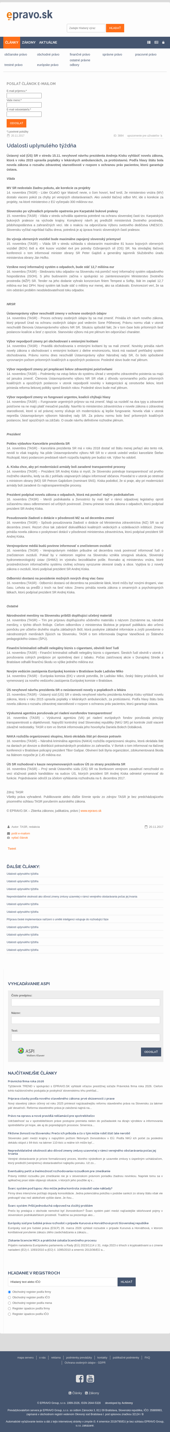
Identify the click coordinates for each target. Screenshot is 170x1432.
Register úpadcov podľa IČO (28, 1314)
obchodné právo (48, 54)
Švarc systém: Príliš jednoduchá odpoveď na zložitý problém (50, 1205)
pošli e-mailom (21, 833)
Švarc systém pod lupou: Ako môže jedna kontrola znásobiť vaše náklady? (60, 1188)
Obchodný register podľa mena (30, 1303)
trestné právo (13, 65)
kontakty (102, 1357)
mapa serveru (25, 1357)
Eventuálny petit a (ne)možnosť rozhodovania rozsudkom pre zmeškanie (59, 1171)
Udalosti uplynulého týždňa (22, 873)
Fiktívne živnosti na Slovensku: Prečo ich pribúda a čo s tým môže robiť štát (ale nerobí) (69, 1133)
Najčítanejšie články (32, 1073)
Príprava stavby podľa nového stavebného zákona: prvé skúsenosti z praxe (61, 1098)
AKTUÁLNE (48, 42)
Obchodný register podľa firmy (29, 1291)
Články (77, 1393)
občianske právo (15, 54)
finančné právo (80, 54)
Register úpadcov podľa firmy (29, 1308)
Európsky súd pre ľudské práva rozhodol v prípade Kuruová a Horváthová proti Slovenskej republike (78, 1223)
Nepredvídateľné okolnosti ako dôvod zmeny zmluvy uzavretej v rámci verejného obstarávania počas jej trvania (72, 896)
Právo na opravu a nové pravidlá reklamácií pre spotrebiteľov (51, 1115)
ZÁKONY (29, 42)
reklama (56, 1357)
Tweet (12, 848)
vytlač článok (20, 837)
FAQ (147, 1357)
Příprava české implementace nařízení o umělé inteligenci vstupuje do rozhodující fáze (57, 919)
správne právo (112, 54)
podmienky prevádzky (79, 1357)
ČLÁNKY (11, 42)
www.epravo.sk (91, 810)
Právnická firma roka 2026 (26, 1081)
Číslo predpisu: (21, 995)
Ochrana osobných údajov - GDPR (85, 1362)
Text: (14, 1030)
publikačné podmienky (126, 1357)
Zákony (94, 1393)
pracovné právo (145, 54)
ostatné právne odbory (80, 62)
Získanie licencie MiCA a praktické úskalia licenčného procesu (52, 1240)
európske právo (48, 65)
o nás (42, 1357)
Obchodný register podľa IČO (29, 1297)
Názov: (16, 1013)
